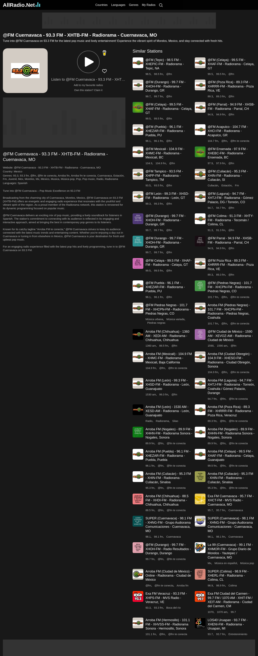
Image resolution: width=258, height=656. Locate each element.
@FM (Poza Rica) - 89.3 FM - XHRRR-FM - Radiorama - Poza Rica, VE (231, 86)
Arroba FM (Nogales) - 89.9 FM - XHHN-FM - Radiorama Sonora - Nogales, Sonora (168, 433)
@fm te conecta (47, 175)
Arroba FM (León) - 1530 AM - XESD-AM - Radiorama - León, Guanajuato (167, 411)
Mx (37, 178)
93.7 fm (220, 634)
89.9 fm (149, 443)
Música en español (225, 563)
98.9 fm (220, 585)
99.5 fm (220, 73)
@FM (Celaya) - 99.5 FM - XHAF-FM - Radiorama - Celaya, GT (231, 64)
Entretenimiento (237, 634)
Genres (133, 4)
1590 (211, 345)
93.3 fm (24, 175)
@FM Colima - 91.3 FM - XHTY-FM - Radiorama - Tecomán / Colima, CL (231, 220)
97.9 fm (220, 163)
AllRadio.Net (21, 5)
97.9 (210, 163)
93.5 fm (158, 185)
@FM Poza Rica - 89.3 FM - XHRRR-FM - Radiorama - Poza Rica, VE (231, 265)
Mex (20, 178)
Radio (99, 178)
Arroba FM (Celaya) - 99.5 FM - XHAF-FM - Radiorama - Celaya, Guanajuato (231, 456)
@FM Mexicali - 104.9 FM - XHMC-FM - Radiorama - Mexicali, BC (164, 153)
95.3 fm (149, 487)
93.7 (210, 634)
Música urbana (154, 319)
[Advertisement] (129, 21)
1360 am (150, 345)
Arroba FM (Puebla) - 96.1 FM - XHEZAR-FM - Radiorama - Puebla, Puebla (167, 456)
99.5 (210, 73)
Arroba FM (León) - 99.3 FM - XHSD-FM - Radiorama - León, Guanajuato (167, 385)
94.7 (210, 207)
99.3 (148, 203)
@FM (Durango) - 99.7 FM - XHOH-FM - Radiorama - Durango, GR (165, 86)
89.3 (210, 96)
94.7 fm (220, 207)
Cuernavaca (104, 175)
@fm (33, 175)
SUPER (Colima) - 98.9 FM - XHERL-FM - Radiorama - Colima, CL (228, 576)
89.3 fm (220, 96)
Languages (118, 4)
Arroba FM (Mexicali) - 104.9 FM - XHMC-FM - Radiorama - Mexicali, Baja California (168, 358)
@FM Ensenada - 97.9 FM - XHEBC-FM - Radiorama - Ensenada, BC (228, 153)
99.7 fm (158, 96)
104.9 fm (161, 163)
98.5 (148, 73)
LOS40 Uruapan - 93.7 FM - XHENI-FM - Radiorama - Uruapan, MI (228, 624)
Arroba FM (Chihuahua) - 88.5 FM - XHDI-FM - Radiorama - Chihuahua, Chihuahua (166, 500)
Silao (175, 420)
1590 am (222, 345)
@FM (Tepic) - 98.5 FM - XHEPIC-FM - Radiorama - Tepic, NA (164, 64)
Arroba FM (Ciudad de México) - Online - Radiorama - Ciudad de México (168, 576)
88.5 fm (163, 345)
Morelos (29, 178)
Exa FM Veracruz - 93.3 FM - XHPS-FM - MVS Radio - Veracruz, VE (166, 598)
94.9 (210, 114)
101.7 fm (213, 296)
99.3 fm (158, 203)
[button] (88, 61)
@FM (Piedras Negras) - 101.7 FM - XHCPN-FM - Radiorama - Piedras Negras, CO (230, 287)
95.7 (210, 510)
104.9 (148, 163)
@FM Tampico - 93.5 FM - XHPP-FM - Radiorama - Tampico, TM (164, 176)
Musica (55, 178)
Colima (232, 585)
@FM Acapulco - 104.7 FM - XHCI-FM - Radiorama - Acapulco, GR (228, 131)
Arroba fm (64, 175)
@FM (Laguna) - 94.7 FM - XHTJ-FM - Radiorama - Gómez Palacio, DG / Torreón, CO (230, 198)
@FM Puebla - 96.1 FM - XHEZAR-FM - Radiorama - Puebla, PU (165, 287)
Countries (101, 4)
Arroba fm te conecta (83, 175)
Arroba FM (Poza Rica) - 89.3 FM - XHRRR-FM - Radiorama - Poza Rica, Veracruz (230, 411)
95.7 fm (220, 510)
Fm (5, 178)
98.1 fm (158, 536)
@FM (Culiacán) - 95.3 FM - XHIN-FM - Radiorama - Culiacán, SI (228, 176)
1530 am (150, 394)
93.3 (15, 175)
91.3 (210, 230)
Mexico (18, 171)
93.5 (148, 185)
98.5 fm (158, 73)
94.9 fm (220, 114)
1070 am (222, 611)
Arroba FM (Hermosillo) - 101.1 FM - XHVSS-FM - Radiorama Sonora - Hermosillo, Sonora (167, 624)
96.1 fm (158, 140)
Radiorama (111, 178)
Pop (78, 178)
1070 (211, 611)
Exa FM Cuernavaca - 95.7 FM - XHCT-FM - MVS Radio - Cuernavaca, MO (231, 500)
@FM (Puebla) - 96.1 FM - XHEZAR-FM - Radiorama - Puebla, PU (165, 131)
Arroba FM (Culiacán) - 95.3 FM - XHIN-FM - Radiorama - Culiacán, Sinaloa (168, 478)
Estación (118, 175)
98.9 (210, 585)
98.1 (148, 536)
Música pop (68, 178)
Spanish (22, 183)
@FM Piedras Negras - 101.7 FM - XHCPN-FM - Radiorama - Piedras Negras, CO (168, 309)
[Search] (161, 5)
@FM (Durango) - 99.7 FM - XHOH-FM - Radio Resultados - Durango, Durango (168, 549)
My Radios (149, 4)
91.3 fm (220, 230)
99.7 (148, 96)
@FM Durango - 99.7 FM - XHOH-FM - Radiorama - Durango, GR (164, 242)
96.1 (148, 140)
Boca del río (173, 607)
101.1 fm (150, 634)
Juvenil (12, 178)
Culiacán (213, 185)
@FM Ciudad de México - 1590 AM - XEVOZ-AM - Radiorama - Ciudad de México (230, 336)
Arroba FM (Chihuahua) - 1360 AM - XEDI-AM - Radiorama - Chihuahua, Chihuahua (167, 336)
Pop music (88, 178)
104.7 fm (213, 140)
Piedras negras (156, 322)
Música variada (175, 319)
